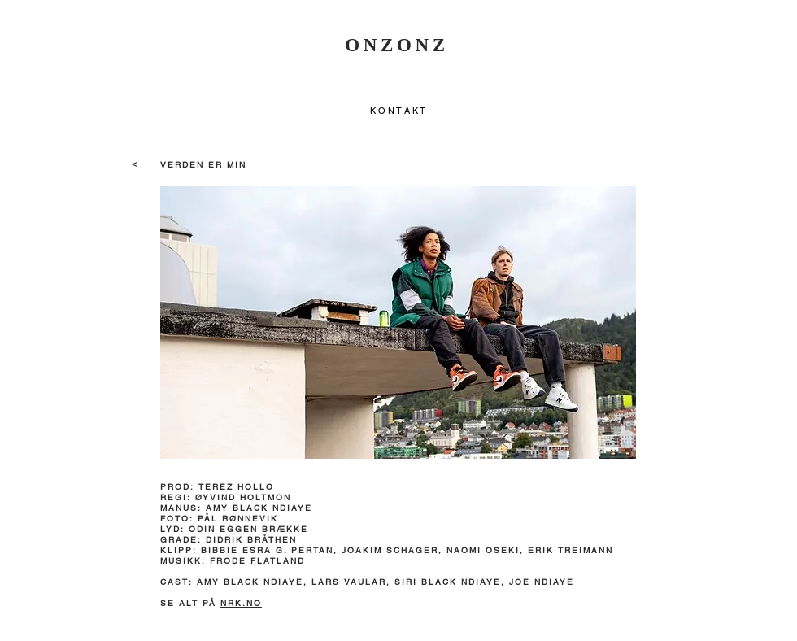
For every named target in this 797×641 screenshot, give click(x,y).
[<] (134, 163)
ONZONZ (396, 45)
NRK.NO (241, 603)
